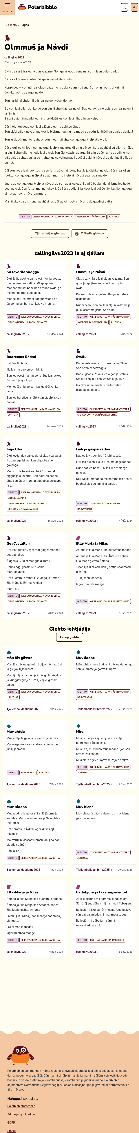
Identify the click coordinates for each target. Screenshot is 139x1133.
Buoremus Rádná (21, 356)
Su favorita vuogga (23, 272)
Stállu (81, 356)
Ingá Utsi (14, 449)
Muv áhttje (16, 731)
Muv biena (85, 807)
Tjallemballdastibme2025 (23, 709)
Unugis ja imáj (17, 498)
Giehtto (25, 216)
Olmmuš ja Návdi (90, 272)
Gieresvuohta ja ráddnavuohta (52, 216)
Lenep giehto (69, 637)
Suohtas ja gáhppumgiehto (107, 940)
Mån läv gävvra (19, 657)
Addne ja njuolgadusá (21, 1114)
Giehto (12, 25)
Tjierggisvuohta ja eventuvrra (40, 317)
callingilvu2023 (14, 57)
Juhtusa (114, 216)
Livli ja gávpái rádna (93, 449)
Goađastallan (18, 543)
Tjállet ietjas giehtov (50, 233)
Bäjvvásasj (84, 509)
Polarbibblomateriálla (21, 1106)
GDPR (11, 1122)
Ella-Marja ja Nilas (92, 543)
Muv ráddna (17, 807)
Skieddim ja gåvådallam (90, 216)
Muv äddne (85, 657)
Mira (80, 731)
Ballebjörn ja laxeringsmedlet (101, 892)
